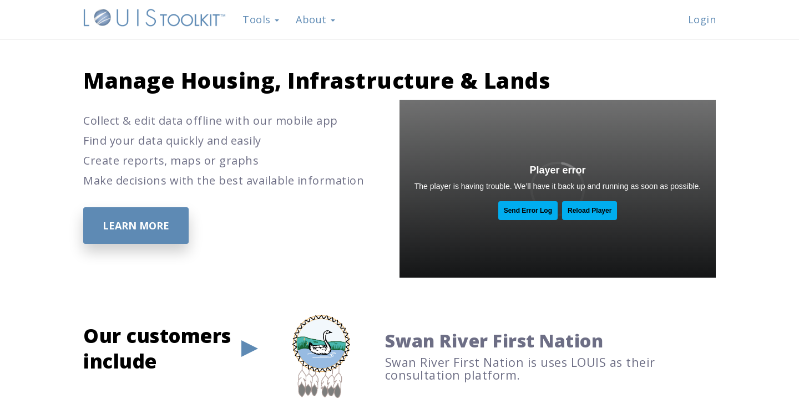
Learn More (136, 225)
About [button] (315, 19)
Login (702, 19)
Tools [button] (260, 19)
